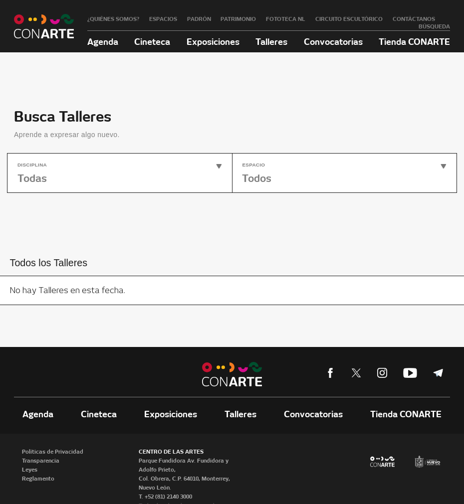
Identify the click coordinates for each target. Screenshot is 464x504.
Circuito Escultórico (349, 18)
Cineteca (152, 41)
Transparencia (40, 460)
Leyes (29, 469)
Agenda (102, 41)
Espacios (163, 18)
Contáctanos (414, 18)
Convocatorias (333, 41)
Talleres (271, 41)
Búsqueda (434, 26)
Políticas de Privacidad (52, 451)
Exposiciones (213, 41)
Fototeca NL (285, 18)
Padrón (199, 18)
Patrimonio (238, 18)
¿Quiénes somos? (113, 18)
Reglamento (38, 478)
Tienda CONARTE (414, 41)
